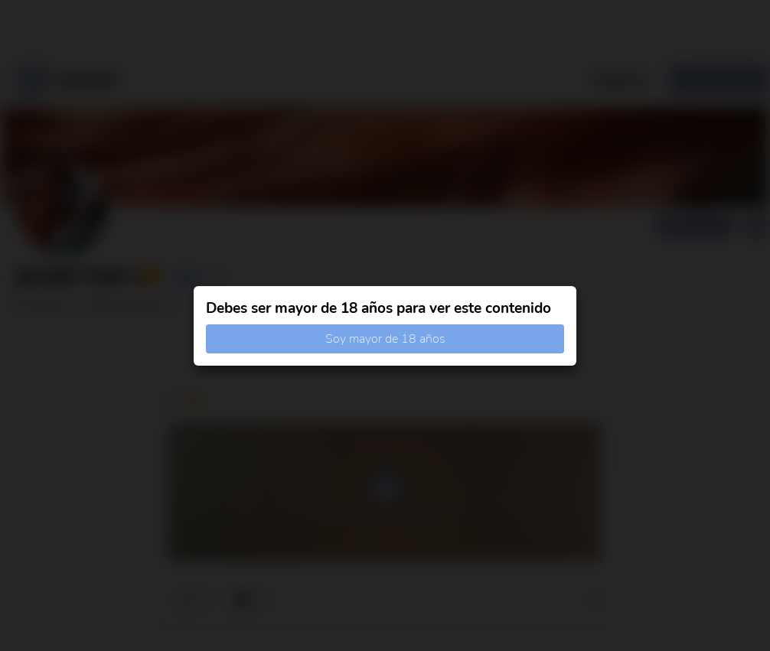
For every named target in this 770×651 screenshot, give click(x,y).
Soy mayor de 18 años (385, 338)
